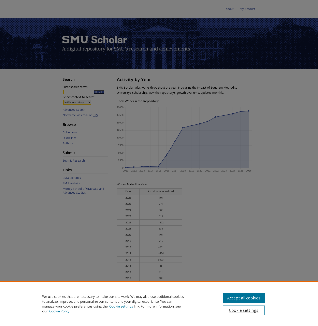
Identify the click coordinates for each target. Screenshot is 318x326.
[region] (159, 303)
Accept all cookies (243, 298)
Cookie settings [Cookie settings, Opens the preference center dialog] (243, 310)
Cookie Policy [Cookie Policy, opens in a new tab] (59, 311)
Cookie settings (121, 306)
